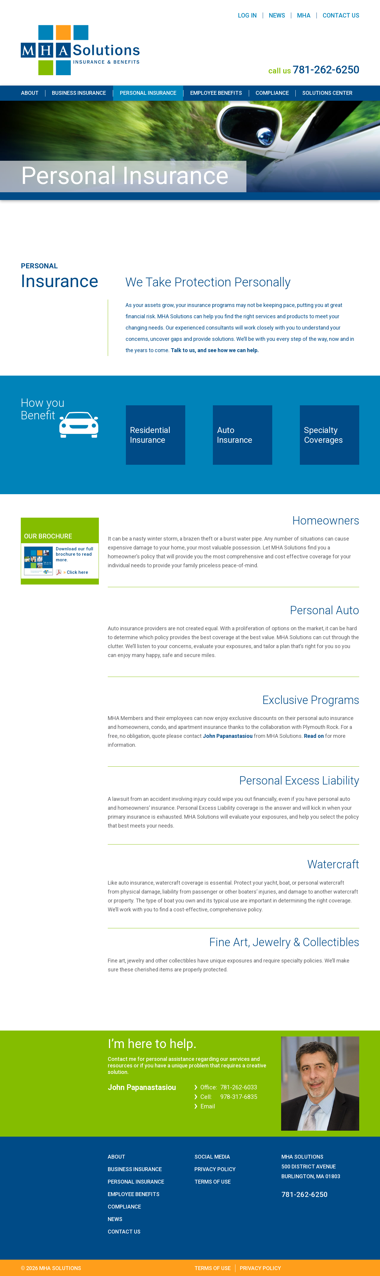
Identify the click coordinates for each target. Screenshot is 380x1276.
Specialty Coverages (323, 435)
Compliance (272, 93)
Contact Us (341, 15)
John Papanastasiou (228, 736)
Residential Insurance (150, 435)
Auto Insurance (234, 435)
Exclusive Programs (310, 700)
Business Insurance (79, 93)
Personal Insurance (148, 93)
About (30, 93)
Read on (314, 736)
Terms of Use (212, 1182)
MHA (304, 15)
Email (207, 1106)
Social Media (212, 1157)
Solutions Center (327, 93)
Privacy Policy (215, 1169)
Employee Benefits (216, 93)
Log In (247, 15)
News (277, 15)
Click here (77, 572)
